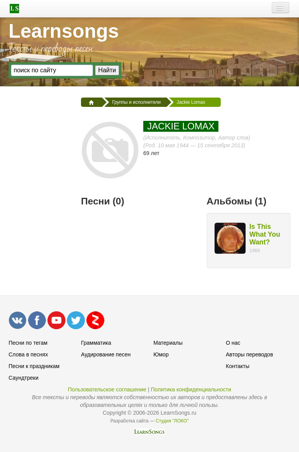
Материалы (168, 343)
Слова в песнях (28, 354)
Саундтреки (24, 378)
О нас (233, 343)
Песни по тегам (28, 343)
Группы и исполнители (136, 102)
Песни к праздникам (34, 366)
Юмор (161, 354)
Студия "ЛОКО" (172, 421)
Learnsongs (64, 31)
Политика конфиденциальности (191, 389)
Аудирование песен (105, 354)
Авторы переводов (249, 354)
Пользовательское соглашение (107, 389)
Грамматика (96, 343)
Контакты (237, 366)
